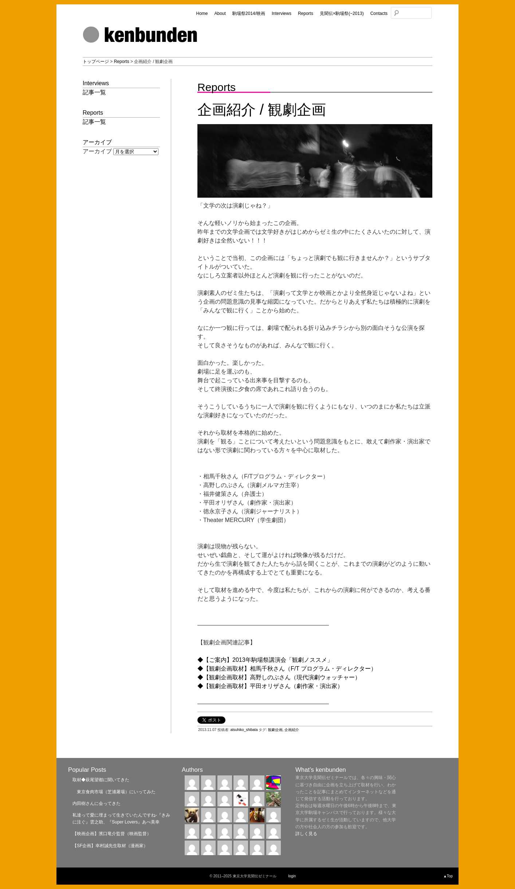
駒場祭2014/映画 (248, 13)
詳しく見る (306, 833)
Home (202, 13)
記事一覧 (94, 92)
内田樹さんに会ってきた (96, 803)
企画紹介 (291, 730)
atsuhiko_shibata (244, 730)
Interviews (281, 13)
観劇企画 (275, 730)
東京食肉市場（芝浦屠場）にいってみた (114, 791)
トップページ (96, 61)
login (292, 876)
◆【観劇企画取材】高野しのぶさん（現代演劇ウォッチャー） (279, 677)
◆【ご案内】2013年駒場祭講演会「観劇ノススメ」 (265, 660)
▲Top (448, 876)
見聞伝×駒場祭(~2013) (342, 13)
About (219, 13)
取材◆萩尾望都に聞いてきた (100, 779)
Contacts (379, 13)
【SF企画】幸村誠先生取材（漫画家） (110, 845)
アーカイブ (97, 151)
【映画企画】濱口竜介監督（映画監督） (111, 833)
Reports (305, 13)
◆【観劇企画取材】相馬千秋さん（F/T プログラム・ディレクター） (287, 668)
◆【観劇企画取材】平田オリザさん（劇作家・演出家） (270, 686)
